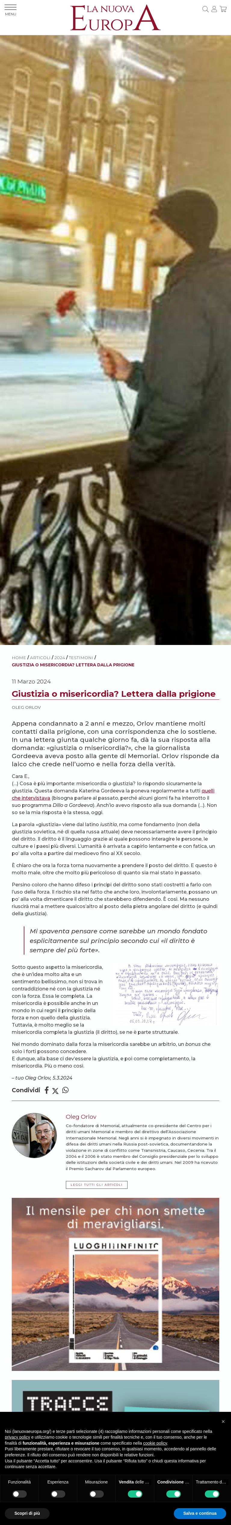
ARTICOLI (40, 657)
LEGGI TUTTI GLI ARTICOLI (97, 1184)
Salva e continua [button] (200, 1513)
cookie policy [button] (155, 1443)
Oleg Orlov (26, 707)
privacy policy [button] (17, 1437)
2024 (59, 657)
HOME (19, 657)
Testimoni (81, 657)
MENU (11, 10)
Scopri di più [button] (27, 1513)
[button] (223, 1421)
